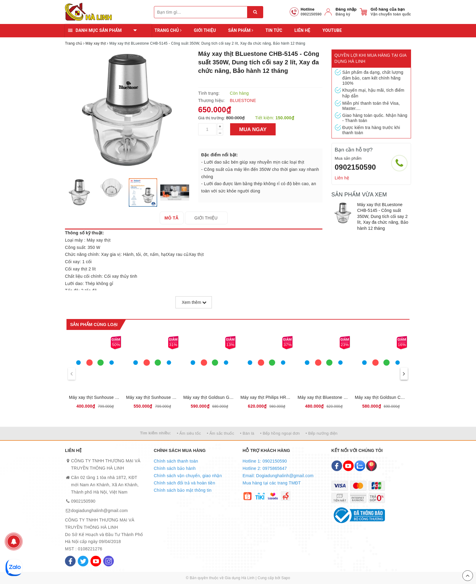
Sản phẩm (240, 30)
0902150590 (355, 167)
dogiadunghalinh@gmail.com (99, 510)
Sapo (285, 578)
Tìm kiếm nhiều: (155, 433)
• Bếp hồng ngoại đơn (280, 433)
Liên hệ (302, 30)
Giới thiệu (205, 30)
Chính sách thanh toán (176, 461)
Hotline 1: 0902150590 (265, 461)
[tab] (176, 218)
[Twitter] (83, 561)
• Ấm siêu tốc (189, 433)
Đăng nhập (345, 9)
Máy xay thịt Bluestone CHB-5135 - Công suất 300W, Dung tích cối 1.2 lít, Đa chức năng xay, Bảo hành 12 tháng (324, 397)
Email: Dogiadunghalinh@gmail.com (278, 475)
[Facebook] (70, 561)
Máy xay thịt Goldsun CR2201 (381, 397)
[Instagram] (108, 561)
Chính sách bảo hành (175, 468)
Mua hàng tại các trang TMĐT (272, 482)
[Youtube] (95, 561)
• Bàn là (247, 433)
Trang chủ (168, 30)
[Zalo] (360, 465)
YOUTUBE (332, 30)
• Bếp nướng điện (322, 433)
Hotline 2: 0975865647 (265, 468)
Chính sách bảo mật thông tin (183, 490)
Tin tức (273, 30)
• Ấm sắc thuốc (220, 433)
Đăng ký (342, 14)
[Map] (371, 465)
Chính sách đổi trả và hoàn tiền (184, 482)
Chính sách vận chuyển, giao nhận (188, 475)
